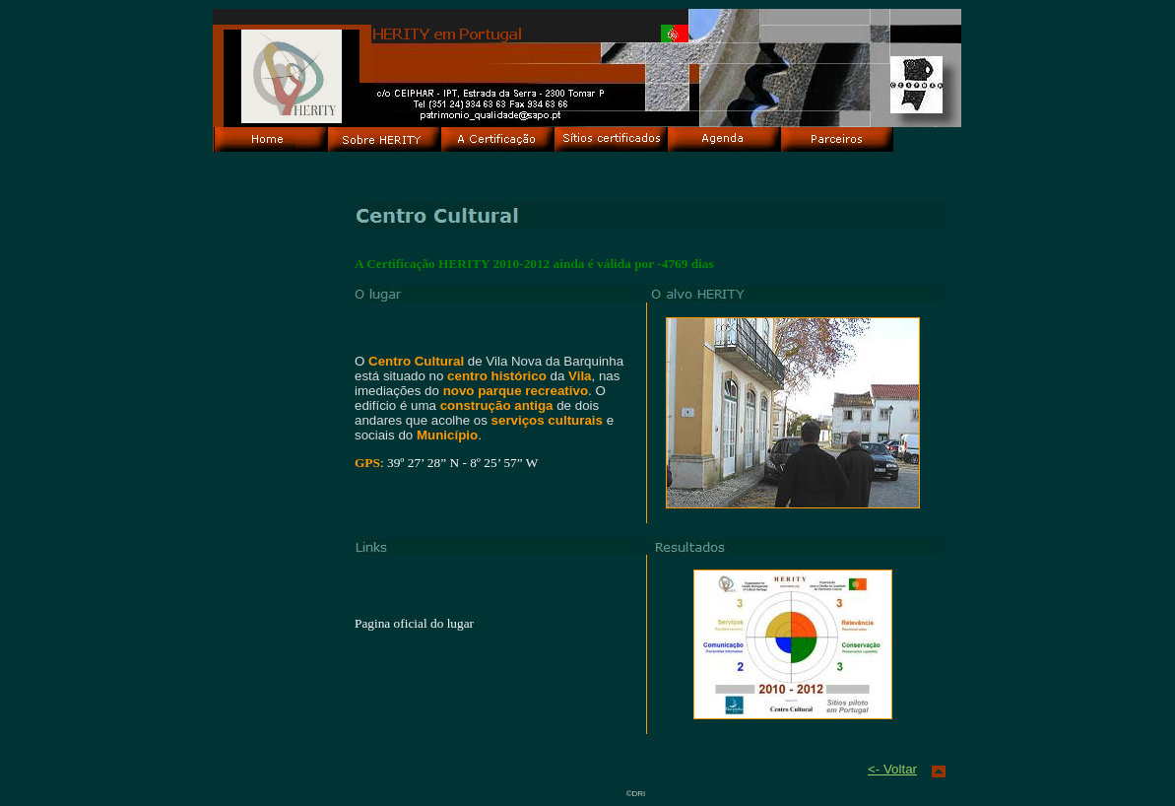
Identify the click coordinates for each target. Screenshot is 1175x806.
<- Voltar (892, 769)
